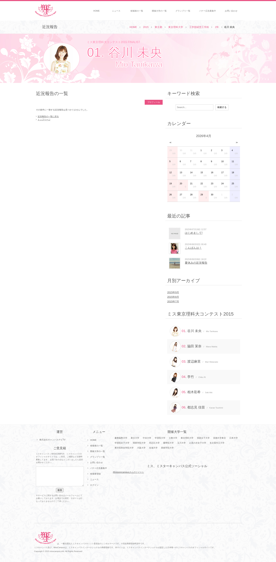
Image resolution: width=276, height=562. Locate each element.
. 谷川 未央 (194, 331)
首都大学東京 (219, 438)
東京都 (158, 27)
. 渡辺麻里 (194, 361)
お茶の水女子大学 (197, 443)
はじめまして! (193, 232)
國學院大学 (168, 443)
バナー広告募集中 (207, 11)
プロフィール (153, 102)
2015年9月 (173, 292)
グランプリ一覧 (182, 11)
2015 (146, 27)
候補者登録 (95, 474)
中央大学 (147, 438)
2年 (217, 27)
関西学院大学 (139, 443)
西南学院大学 (167, 448)
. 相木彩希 (191, 392)
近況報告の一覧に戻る (48, 116)
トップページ (44, 119)
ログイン (94, 485)
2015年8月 (173, 296)
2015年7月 (173, 301)
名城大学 (153, 448)
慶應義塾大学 (121, 438)
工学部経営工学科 (199, 27)
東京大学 (135, 438)
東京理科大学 (175, 27)
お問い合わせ (231, 11)
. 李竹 (188, 377)
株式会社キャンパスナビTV (52, 439)
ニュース (116, 11)
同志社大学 (154, 443)
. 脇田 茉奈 (193, 346)
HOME (96, 11)
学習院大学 (160, 438)
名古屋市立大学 (217, 443)
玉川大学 (181, 443)
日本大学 (233, 438)
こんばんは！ (193, 247)
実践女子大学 (203, 438)
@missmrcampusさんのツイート (128, 472)
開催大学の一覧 (159, 11)
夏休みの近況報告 (196, 262)
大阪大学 (141, 448)
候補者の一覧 (136, 11)
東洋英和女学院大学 (124, 448)
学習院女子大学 (122, 443)
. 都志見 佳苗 (196, 407)
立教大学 (173, 438)
